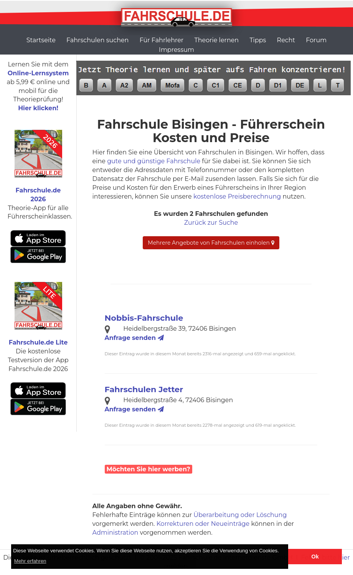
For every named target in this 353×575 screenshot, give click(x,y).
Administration (115, 532)
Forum (316, 40)
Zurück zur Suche (211, 222)
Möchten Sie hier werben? (148, 469)
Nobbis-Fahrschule (144, 318)
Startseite (41, 40)
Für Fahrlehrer (162, 40)
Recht (286, 40)
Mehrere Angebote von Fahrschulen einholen (211, 242)
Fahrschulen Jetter (144, 389)
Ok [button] (315, 556)
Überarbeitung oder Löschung (240, 515)
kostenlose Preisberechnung (237, 196)
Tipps (257, 40)
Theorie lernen (216, 40)
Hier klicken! (38, 108)
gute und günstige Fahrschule (153, 161)
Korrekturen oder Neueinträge (203, 523)
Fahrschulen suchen (97, 40)
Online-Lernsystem (38, 73)
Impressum (176, 49)
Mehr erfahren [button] (30, 561)
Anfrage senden (134, 337)
